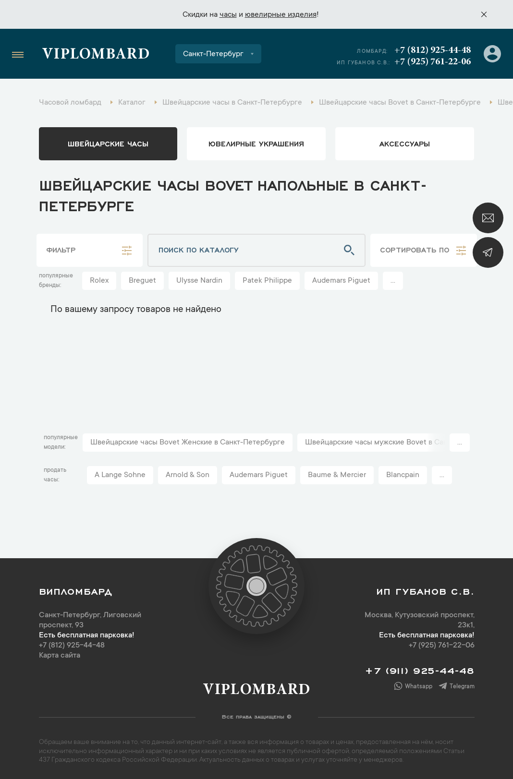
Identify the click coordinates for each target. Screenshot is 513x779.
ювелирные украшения (256, 143)
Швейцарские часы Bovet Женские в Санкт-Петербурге (187, 442)
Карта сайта (59, 655)
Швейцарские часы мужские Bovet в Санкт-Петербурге (402, 442)
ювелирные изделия (281, 15)
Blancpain (402, 475)
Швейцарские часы (108, 143)
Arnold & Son (187, 475)
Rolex (99, 280)
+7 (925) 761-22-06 (432, 62)
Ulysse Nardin (199, 280)
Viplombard (96, 55)
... (393, 280)
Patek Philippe (267, 280)
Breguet (142, 280)
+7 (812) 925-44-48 (432, 50)
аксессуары (404, 143)
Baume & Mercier (337, 475)
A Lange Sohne (120, 475)
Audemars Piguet (341, 280)
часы (228, 15)
